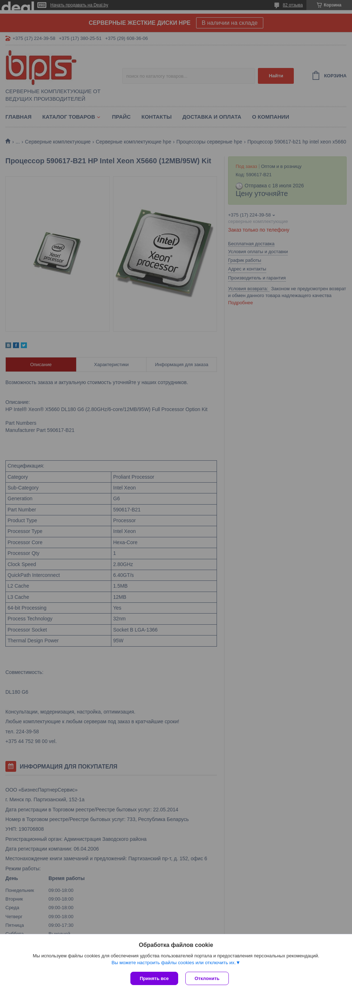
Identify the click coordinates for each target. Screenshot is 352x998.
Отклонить (207, 978)
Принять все (154, 978)
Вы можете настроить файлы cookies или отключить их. (173, 962)
